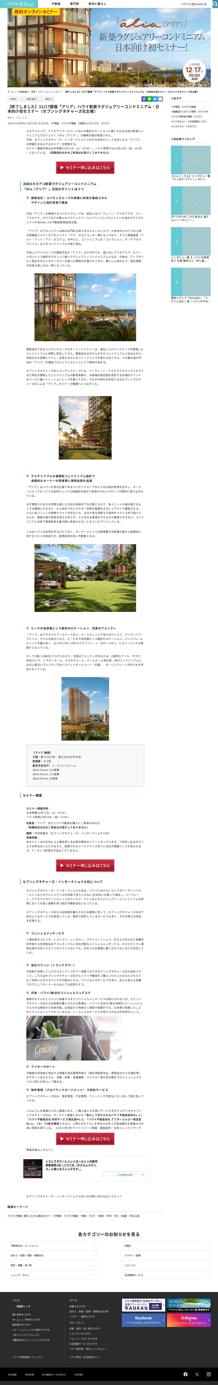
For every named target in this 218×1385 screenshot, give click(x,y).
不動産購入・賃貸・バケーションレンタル (39, 91)
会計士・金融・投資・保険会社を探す (89, 1298)
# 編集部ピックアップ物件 (184, 111)
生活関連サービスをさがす (83, 1331)
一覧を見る (30, 98)
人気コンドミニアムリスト (26, 1322)
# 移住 (83, 1215)
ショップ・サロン (124, 1260)
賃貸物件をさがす (21, 1312)
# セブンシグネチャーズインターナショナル (28, 123)
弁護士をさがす (77, 1293)
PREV (13, 98)
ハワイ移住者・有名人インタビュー (88, 1336)
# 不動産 (55, 123)
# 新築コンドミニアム (88, 123)
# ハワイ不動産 (68, 123)
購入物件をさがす (21, 1302)
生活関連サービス (175, 1260)
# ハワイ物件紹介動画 (182, 116)
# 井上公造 (131, 1215)
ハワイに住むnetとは (192, 4)
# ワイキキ (203, 111)
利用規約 (85, 1361)
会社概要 (12, 1361)
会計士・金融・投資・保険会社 (132, 1247)
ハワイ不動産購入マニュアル (27, 1344)
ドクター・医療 (174, 1247)
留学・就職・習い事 (23, 1260)
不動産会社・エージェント (27, 1247)
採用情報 (30, 1361)
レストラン (69, 1260)
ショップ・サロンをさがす (83, 1326)
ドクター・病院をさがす (82, 1303)
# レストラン (178, 126)
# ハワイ (198, 116)
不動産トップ (23, 1293)
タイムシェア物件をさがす (26, 1307)
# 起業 (121, 1215)
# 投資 (99, 1215)
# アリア (104, 123)
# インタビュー (179, 121)
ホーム (10, 91)
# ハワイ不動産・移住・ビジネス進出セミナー (29, 1215)
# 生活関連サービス (197, 121)
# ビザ (91, 1215)
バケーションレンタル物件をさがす (31, 1317)
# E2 (114, 1215)
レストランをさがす (80, 1321)
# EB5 (107, 1215)
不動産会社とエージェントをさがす (31, 1327)
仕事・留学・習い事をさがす (84, 1316)
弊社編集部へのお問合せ (57, 1361)
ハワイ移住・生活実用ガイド (84, 1344)
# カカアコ (191, 126)
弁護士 (66, 1247)
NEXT (48, 98)
